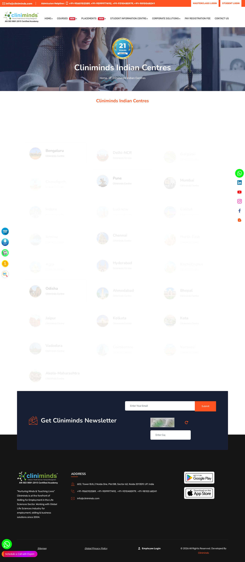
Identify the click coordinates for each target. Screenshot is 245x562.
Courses (66, 18)
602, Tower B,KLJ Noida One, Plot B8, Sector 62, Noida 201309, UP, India (115, 484)
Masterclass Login (205, 3)
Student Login (231, 3)
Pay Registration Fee (197, 18)
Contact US (222, 18)
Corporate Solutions (165, 18)
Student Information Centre (128, 18)
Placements (92, 18)
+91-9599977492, (101, 3)
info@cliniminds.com (17, 3)
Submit (205, 406)
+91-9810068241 (144, 3)
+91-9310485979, (123, 3)
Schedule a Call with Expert (19, 554)
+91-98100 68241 (147, 491)
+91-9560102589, (79, 3)
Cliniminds (203, 552)
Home (48, 18)
